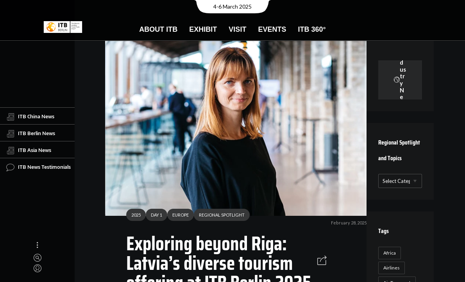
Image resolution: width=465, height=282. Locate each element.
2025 (133, 216)
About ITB (158, 29)
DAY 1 (153, 216)
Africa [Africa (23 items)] (388, 253)
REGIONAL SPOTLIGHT (218, 216)
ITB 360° (312, 29)
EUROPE (177, 216)
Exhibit (203, 29)
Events (272, 29)
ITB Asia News (28, 150)
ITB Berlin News (30, 133)
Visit (237, 29)
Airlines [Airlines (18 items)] (390, 268)
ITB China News (30, 116)
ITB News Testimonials (38, 167)
